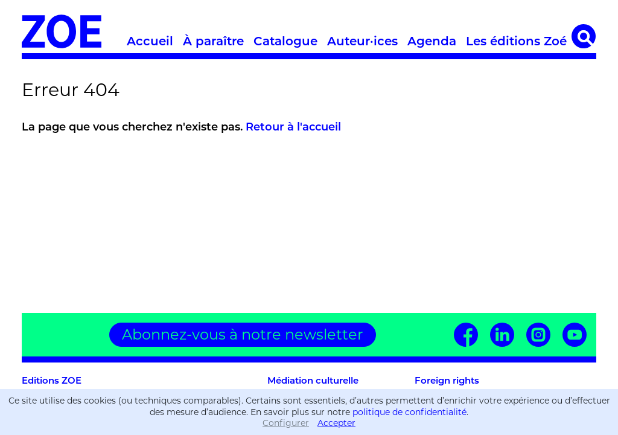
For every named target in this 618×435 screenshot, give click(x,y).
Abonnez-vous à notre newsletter (242, 334)
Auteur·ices (362, 41)
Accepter (336, 422)
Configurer (286, 422)
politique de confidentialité (409, 412)
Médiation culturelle (312, 380)
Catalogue (285, 41)
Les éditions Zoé (516, 41)
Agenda (431, 41)
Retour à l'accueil (293, 127)
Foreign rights (447, 380)
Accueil (150, 41)
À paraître (213, 41)
